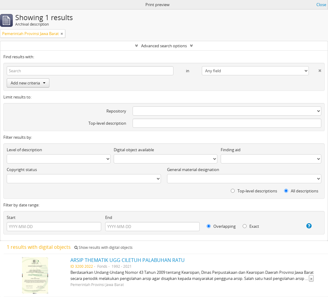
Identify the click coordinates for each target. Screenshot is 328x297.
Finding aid (231, 149)
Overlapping (221, 226)
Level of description (24, 149)
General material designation (193, 169)
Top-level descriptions (254, 191)
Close (321, 4)
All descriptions (301, 191)
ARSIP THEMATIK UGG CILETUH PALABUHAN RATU (127, 260)
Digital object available (134, 149)
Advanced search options (164, 45)
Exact (251, 226)
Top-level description (107, 123)
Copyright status (22, 169)
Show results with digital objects (103, 247)
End (108, 217)
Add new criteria (28, 83)
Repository (116, 111)
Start (11, 217)
